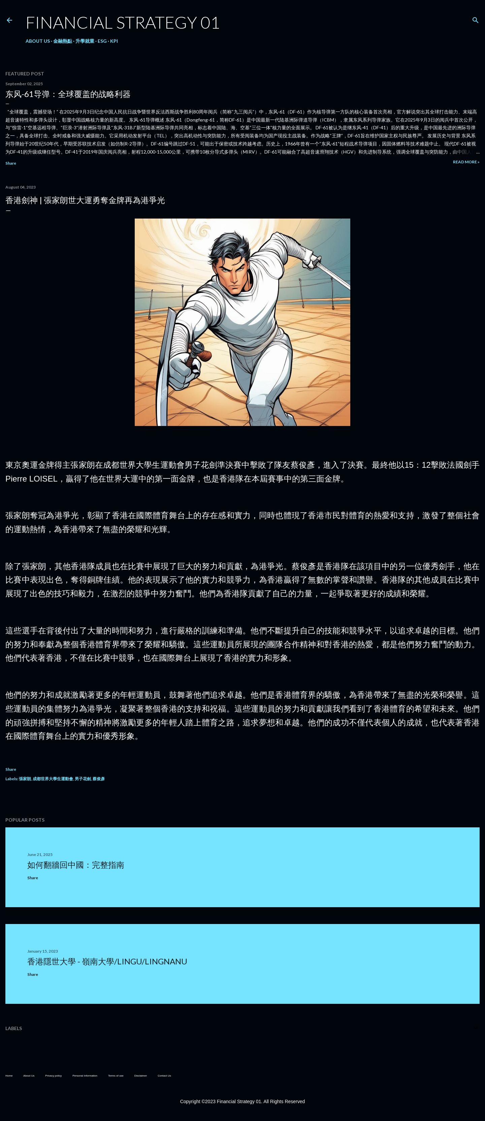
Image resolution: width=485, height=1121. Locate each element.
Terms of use (116, 1075)
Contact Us (164, 1075)
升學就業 (84, 41)
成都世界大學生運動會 (53, 778)
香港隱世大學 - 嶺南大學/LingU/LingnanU (107, 961)
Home (8, 1075)
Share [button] (10, 163)
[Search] (476, 18)
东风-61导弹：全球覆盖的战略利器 (68, 94)
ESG (102, 41)
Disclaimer (140, 1075)
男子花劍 (83, 778)
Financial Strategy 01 (123, 22)
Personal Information (84, 1075)
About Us (38, 41)
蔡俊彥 (99, 778)
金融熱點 (62, 41)
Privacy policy (53, 1075)
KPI (114, 41)
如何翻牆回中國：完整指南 (75, 864)
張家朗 (25, 778)
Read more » (466, 161)
